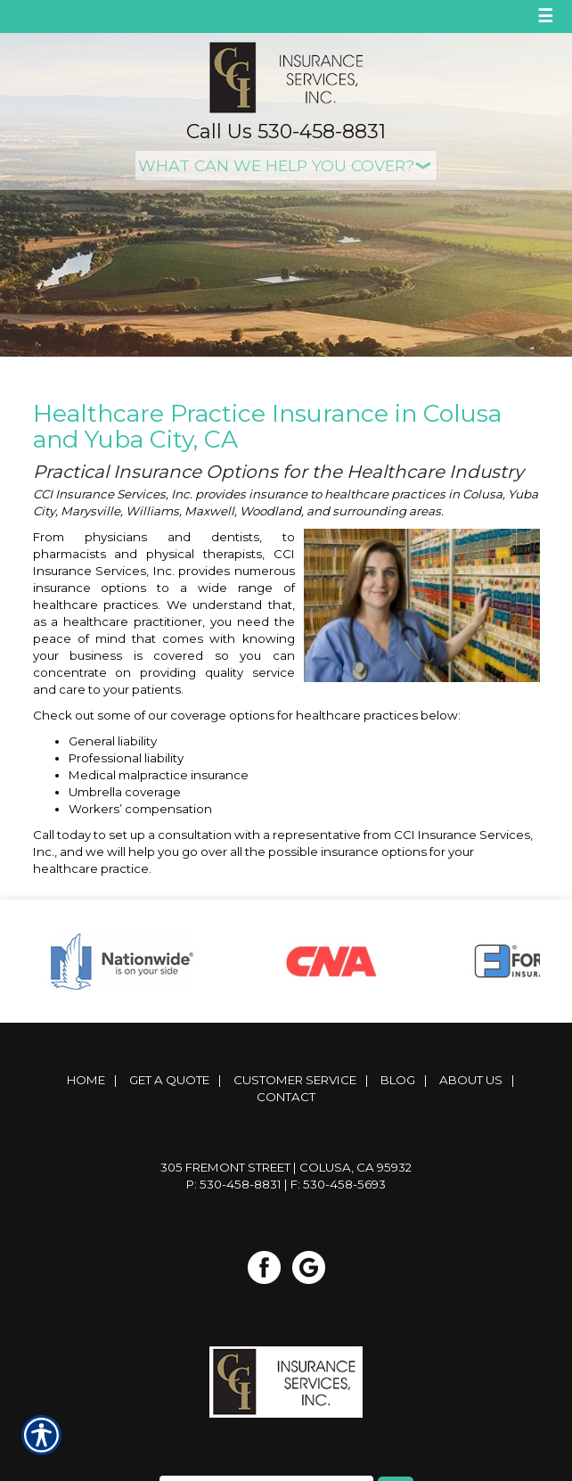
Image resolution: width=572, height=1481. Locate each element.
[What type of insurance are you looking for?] (286, 165)
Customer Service (294, 1080)
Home (86, 1080)
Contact (286, 1097)
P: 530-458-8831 (234, 1184)
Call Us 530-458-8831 (286, 131)
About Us (471, 1080)
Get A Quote (169, 1080)
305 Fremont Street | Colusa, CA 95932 (286, 1167)
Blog (397, 1080)
